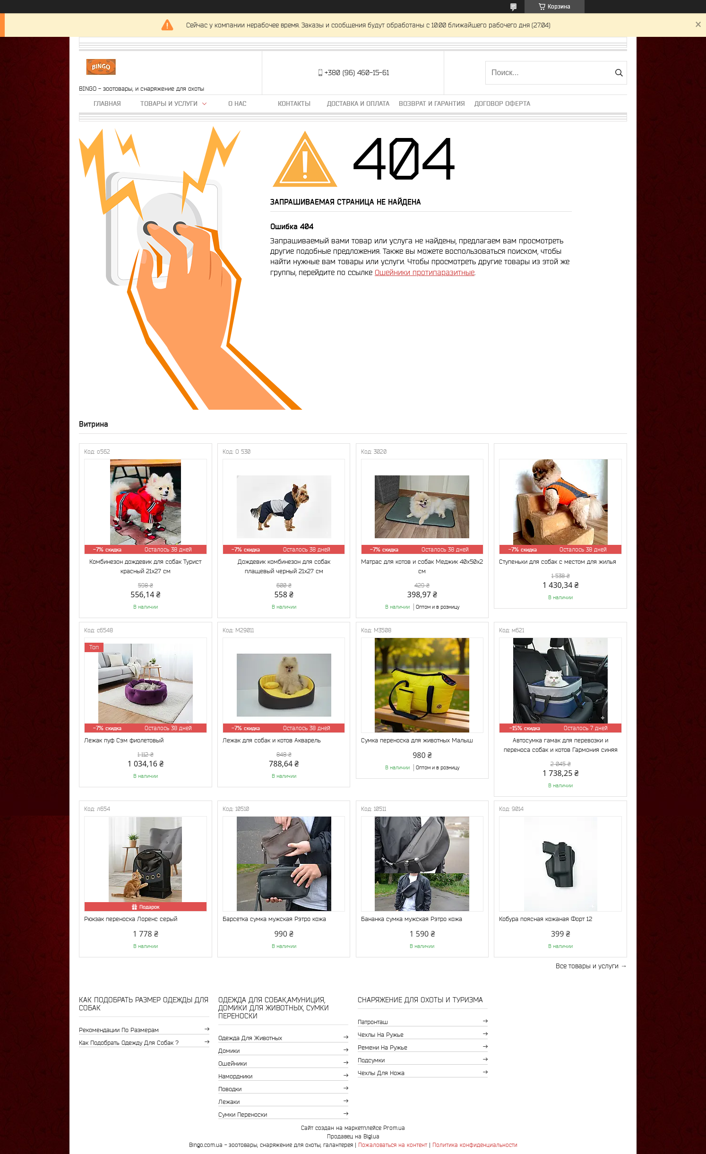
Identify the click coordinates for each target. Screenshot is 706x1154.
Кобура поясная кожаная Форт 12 (545, 918)
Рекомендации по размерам (119, 1029)
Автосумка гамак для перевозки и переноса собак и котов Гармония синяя (561, 745)
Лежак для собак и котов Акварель (272, 740)
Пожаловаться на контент (392, 1145)
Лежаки (229, 1101)
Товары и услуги (169, 103)
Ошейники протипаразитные (424, 272)
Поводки (229, 1089)
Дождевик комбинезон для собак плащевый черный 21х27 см (284, 566)
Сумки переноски (242, 1114)
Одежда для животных (250, 1038)
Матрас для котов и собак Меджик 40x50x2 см (422, 566)
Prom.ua (394, 1128)
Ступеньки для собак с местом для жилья (557, 561)
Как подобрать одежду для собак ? (129, 1042)
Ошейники (232, 1063)
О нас (237, 103)
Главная (107, 103)
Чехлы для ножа (381, 1072)
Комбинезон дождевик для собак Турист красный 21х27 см (145, 566)
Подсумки (371, 1060)
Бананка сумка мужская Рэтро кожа (411, 918)
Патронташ (373, 1021)
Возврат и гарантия (432, 103)
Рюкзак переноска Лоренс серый (130, 918)
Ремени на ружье (382, 1047)
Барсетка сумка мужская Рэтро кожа (274, 918)
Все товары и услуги (587, 966)
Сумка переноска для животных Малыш (417, 740)
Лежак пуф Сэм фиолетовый (124, 740)
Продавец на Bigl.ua (353, 1136)
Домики (229, 1050)
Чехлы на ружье (381, 1034)
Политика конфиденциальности (474, 1145)
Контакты (294, 103)
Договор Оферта (502, 103)
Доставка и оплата (358, 103)
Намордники (235, 1076)
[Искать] (619, 73)
